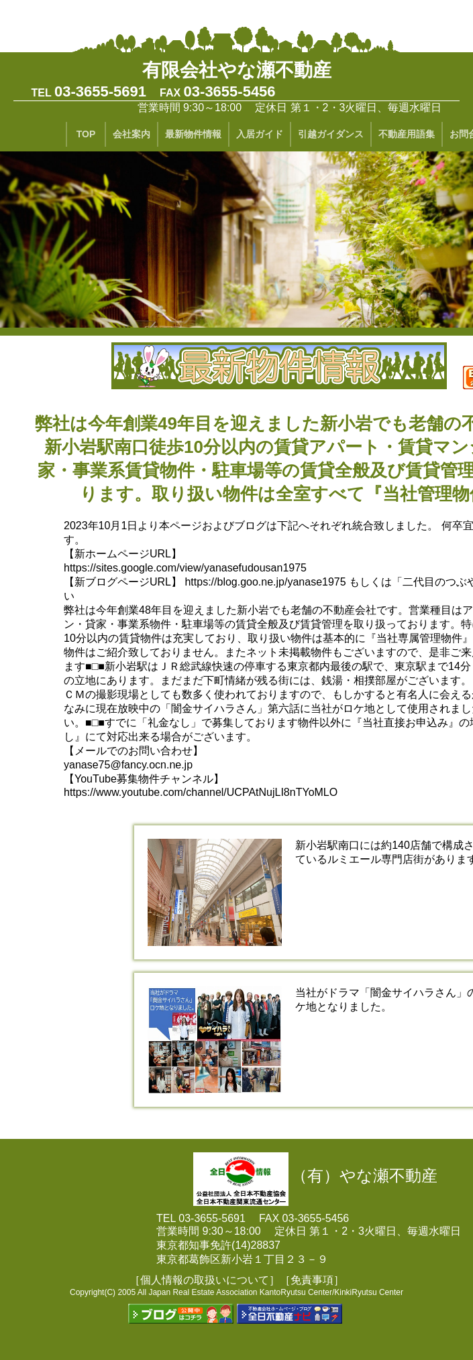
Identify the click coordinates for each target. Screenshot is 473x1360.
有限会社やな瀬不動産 (236, 70)
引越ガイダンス (331, 134)
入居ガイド (259, 134)
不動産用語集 (406, 134)
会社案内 (131, 134)
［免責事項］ (312, 1280)
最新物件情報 (193, 134)
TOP (86, 134)
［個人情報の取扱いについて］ (204, 1280)
